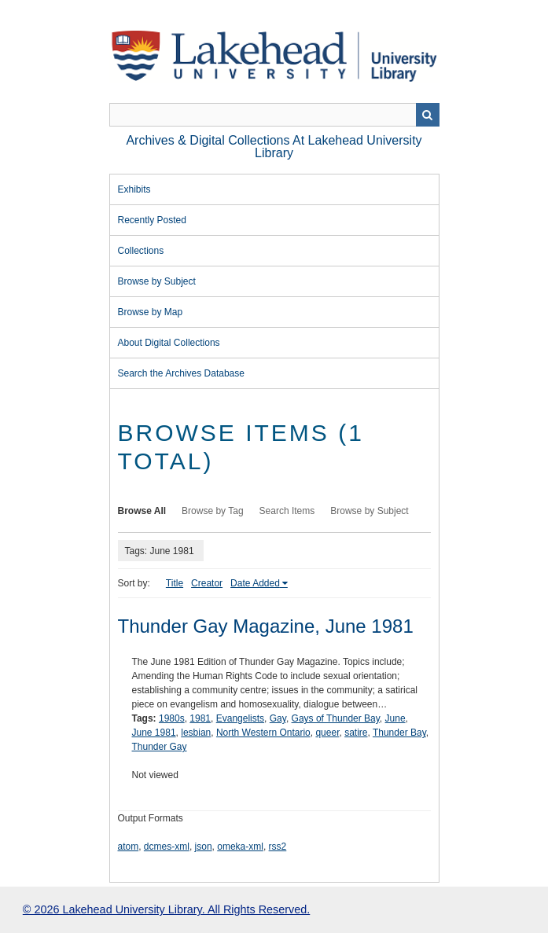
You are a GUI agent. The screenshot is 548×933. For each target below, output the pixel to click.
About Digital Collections (169, 342)
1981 (200, 718)
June (395, 718)
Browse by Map (150, 312)
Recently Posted (152, 220)
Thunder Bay (399, 732)
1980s (172, 718)
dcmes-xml (166, 846)
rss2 (278, 846)
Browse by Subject (157, 281)
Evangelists (240, 718)
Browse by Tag (213, 510)
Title (174, 583)
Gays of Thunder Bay (336, 718)
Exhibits (134, 189)
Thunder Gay (159, 746)
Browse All (142, 510)
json (203, 846)
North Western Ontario (263, 732)
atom (128, 846)
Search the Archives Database (181, 373)
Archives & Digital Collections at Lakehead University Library (273, 147)
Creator (207, 583)
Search (428, 115)
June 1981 (154, 732)
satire (355, 732)
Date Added (255, 583)
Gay (278, 718)
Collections (141, 250)
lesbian (196, 732)
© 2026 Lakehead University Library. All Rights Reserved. (166, 909)
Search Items (287, 510)
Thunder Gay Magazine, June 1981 (266, 626)
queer (327, 732)
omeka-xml (240, 846)
